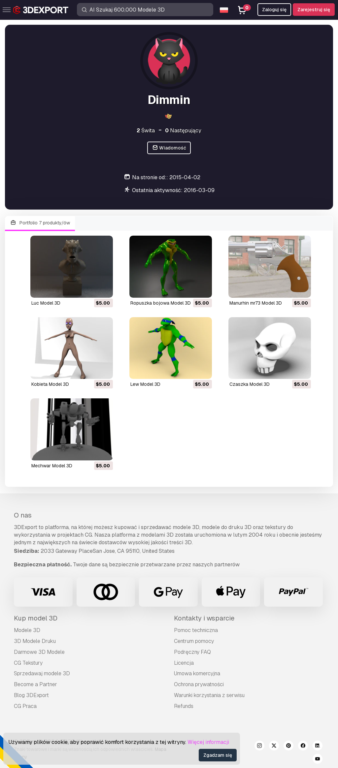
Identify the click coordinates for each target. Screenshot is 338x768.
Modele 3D (27, 630)
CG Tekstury (28, 662)
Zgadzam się (217, 755)
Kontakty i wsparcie (204, 618)
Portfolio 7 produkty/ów (40, 223)
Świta (146, 130)
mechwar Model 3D (51, 466)
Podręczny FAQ (192, 652)
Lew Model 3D (145, 384)
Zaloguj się (274, 10)
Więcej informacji (208, 742)
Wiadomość (169, 148)
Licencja (184, 662)
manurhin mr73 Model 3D (255, 303)
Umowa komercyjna (197, 673)
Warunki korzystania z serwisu (209, 695)
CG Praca (25, 706)
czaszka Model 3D (249, 384)
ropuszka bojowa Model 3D (160, 303)
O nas (23, 515)
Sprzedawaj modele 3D (42, 673)
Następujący (183, 130)
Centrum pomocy (194, 641)
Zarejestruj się (313, 10)
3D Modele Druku (35, 641)
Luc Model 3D (45, 303)
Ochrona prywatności (199, 684)
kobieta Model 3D (50, 384)
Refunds (183, 706)
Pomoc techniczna (196, 630)
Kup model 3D (35, 618)
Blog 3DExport (31, 695)
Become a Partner (35, 684)
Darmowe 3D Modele (39, 652)
